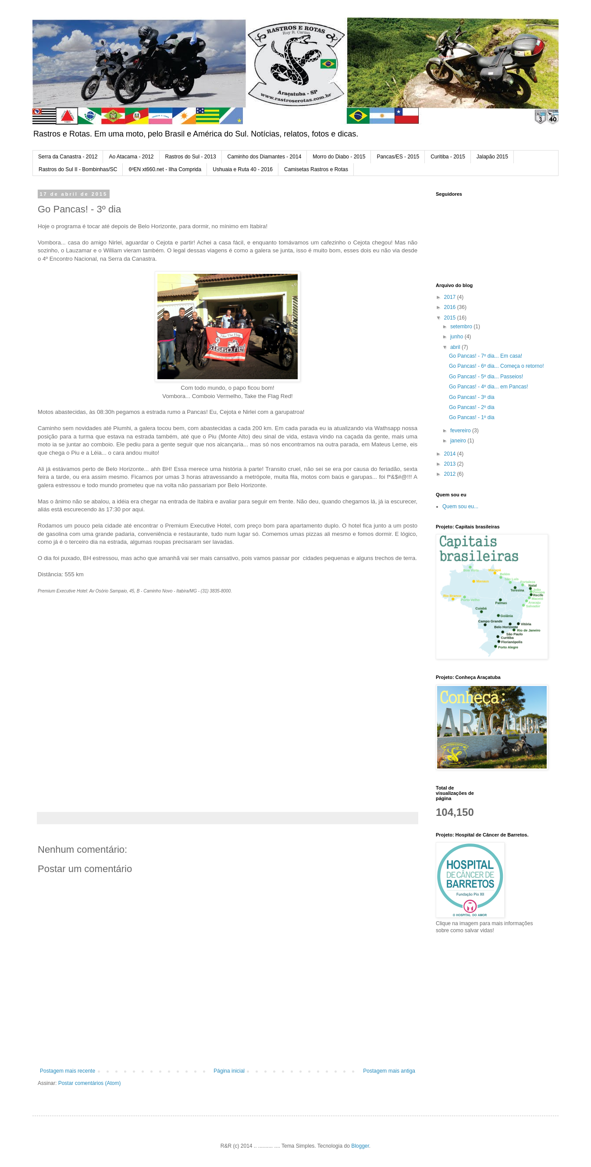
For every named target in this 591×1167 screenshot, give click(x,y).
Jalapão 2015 (492, 157)
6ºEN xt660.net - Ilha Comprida (164, 169)
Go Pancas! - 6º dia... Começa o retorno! (496, 366)
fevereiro (461, 430)
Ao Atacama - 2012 (131, 157)
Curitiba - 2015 (448, 157)
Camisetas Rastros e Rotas (316, 169)
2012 (450, 474)
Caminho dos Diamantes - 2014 (265, 157)
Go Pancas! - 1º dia (472, 417)
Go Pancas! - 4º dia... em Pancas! (488, 387)
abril (456, 347)
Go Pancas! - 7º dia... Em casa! (485, 356)
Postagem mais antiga (389, 1071)
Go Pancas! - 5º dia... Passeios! (486, 376)
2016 (450, 307)
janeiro (458, 441)
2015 (450, 318)
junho (457, 337)
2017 (450, 297)
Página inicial (229, 1071)
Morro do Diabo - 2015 (339, 157)
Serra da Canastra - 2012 (67, 157)
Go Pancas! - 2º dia (472, 407)
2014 (450, 454)
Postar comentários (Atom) (89, 1083)
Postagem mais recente (67, 1071)
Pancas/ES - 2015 (398, 157)
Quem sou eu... (460, 506)
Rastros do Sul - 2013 (190, 157)
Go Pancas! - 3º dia (472, 397)
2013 (450, 464)
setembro (462, 326)
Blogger (360, 1146)
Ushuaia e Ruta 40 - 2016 (243, 169)
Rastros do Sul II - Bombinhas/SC (78, 169)
